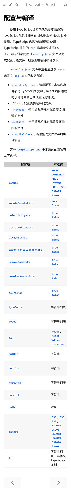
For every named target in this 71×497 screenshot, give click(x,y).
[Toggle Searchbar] (17, 4)
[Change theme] (10, 4)
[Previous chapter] (12, 482)
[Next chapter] (58, 482)
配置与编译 (19, 18)
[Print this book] (65, 5)
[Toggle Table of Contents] (4, 4)
